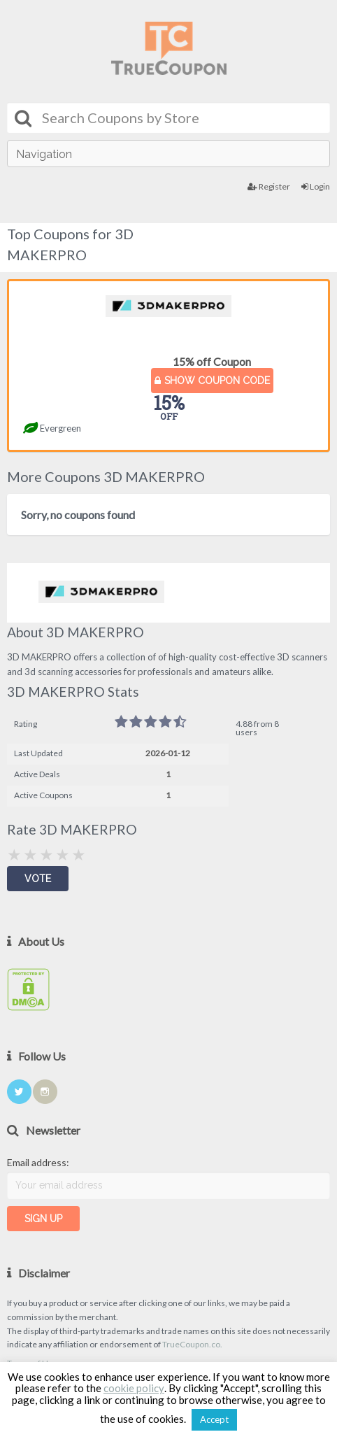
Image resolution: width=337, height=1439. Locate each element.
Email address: (38, 1162)
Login (315, 186)
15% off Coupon (212, 361)
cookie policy (133, 1388)
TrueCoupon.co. (192, 1344)
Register (269, 186)
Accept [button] (214, 1419)
